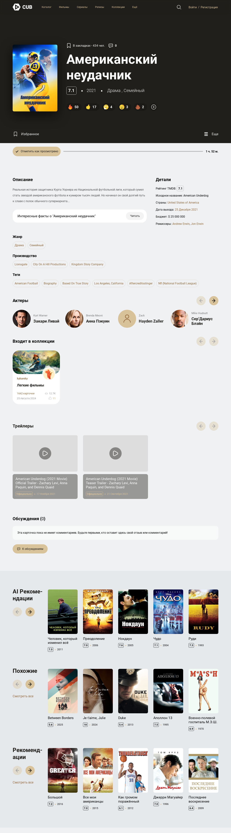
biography (50, 283)
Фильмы (64, 7)
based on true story (75, 283)
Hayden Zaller (151, 321)
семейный (134, 90)
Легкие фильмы (30, 385)
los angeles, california (108, 283)
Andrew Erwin (181, 224)
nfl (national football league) (177, 283)
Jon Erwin (197, 224)
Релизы (99, 7)
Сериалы (82, 7)
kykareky (22, 378)
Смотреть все (23, 696)
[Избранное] (26, 134)
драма (114, 90)
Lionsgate (21, 264)
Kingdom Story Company (87, 264)
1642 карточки (25, 393)
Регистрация (209, 7)
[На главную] (22, 7)
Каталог (46, 7)
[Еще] (210, 134)
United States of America (183, 202)
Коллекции (118, 7)
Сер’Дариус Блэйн (202, 321)
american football (26, 283)
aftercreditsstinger (140, 283)
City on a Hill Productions (49, 264)
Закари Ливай (46, 321)
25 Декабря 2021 (186, 209)
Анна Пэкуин (97, 321)
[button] (213, 300)
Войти (193, 7)
